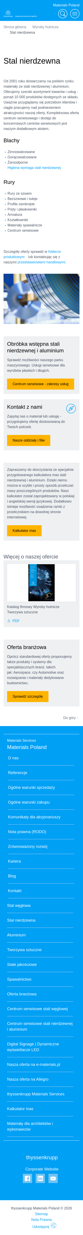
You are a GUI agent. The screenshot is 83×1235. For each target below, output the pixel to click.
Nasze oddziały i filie (29, 440)
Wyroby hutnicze (45, 27)
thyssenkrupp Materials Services (35, 1094)
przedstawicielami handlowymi (41, 262)
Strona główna (15, 27)
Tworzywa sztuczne (24, 950)
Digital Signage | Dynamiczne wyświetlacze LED (33, 1047)
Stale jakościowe (22, 964)
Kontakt (14, 891)
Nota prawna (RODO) (27, 832)
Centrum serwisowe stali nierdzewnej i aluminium (40, 1026)
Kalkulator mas (24, 530)
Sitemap (41, 1214)
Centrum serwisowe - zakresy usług (41, 384)
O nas (13, 758)
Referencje (17, 773)
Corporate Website (42, 1169)
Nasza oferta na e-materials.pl (33, 1064)
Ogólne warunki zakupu (29, 802)
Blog (12, 876)
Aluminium (16, 935)
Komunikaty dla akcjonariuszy (34, 817)
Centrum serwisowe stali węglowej (37, 1009)
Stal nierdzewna (21, 920)
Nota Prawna (41, 1220)
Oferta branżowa (22, 994)
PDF (13, 621)
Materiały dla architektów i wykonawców (30, 1126)
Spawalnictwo (19, 979)
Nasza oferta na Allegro (27, 1079)
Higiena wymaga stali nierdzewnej (34, 168)
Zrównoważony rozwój (27, 846)
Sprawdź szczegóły (28, 696)
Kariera (14, 861)
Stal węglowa (19, 905)
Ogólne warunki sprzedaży (31, 787)
